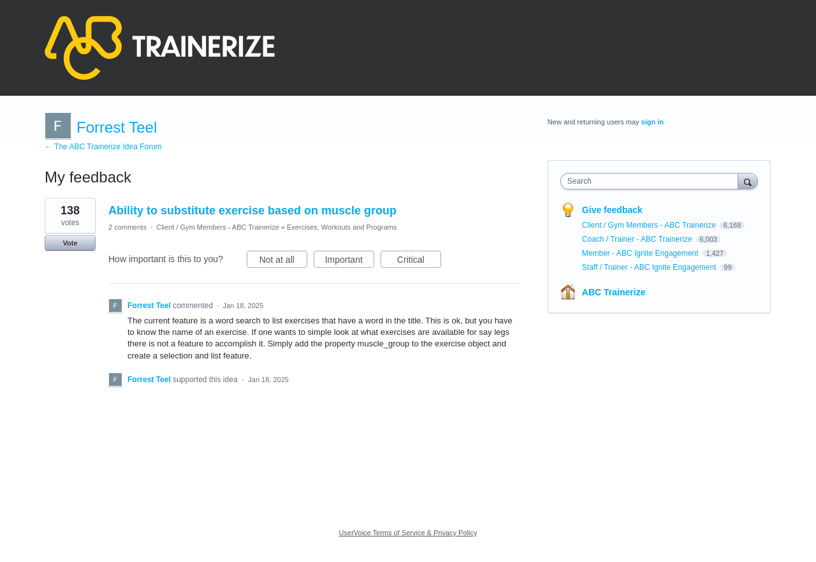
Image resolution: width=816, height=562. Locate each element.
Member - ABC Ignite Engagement (641, 253)
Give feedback (612, 210)
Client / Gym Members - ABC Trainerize (217, 227)
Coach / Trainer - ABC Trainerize (638, 239)
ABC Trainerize (614, 292)
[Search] (748, 181)
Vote (69, 243)
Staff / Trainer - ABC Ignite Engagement (650, 267)
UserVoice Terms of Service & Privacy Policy (408, 532)
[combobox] (652, 181)
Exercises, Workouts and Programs (342, 227)
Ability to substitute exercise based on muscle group (252, 210)
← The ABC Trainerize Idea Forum (103, 146)
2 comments (127, 227)
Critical (419, 262)
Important (349, 262)
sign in (652, 122)
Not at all (283, 262)
